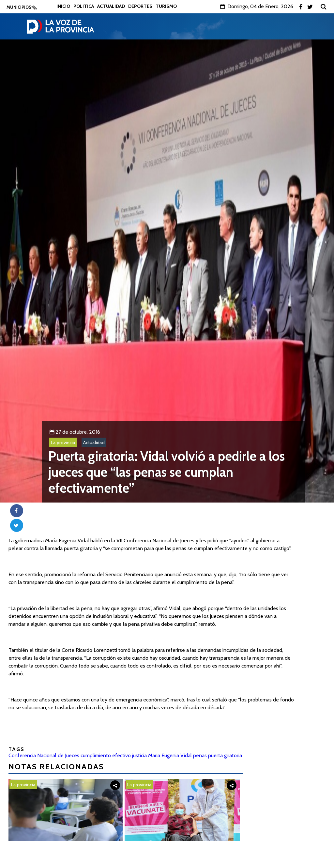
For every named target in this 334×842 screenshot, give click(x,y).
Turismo (166, 6)
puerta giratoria (225, 755)
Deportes (140, 6)
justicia (139, 755)
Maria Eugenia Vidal (170, 755)
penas (200, 755)
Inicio (63, 6)
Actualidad (111, 6)
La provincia (63, 442)
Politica (83, 6)
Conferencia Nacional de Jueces (43, 755)
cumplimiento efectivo (106, 755)
